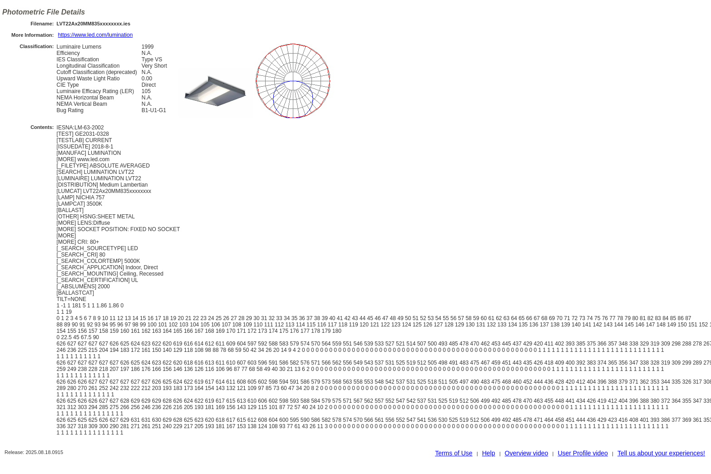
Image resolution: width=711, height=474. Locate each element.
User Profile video (583, 453)
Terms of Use (453, 453)
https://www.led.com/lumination (95, 35)
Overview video (526, 453)
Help (488, 453)
